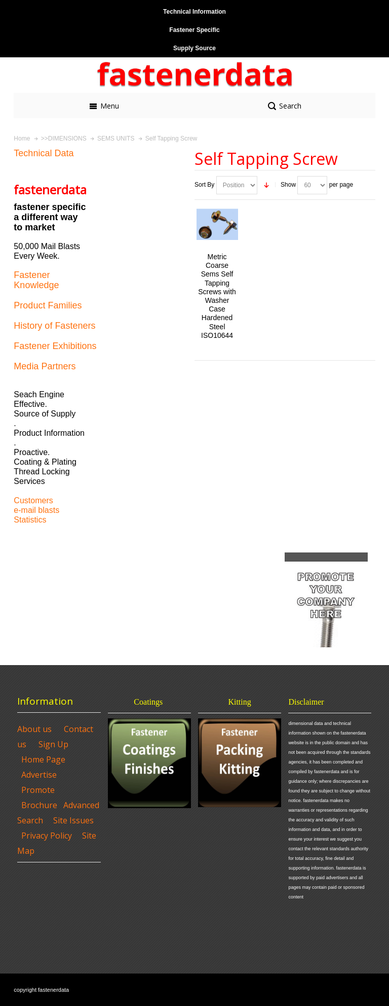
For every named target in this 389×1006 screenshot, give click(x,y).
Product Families (48, 305)
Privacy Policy (46, 835)
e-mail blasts (36, 510)
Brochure (39, 805)
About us (34, 729)
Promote (38, 789)
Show (288, 184)
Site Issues (73, 820)
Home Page (43, 759)
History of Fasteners (54, 326)
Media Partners (44, 366)
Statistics (30, 519)
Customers (33, 500)
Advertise (39, 774)
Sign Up (53, 744)
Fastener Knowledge (36, 280)
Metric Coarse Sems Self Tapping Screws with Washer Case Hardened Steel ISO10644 (217, 296)
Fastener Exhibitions (55, 346)
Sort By (204, 184)
